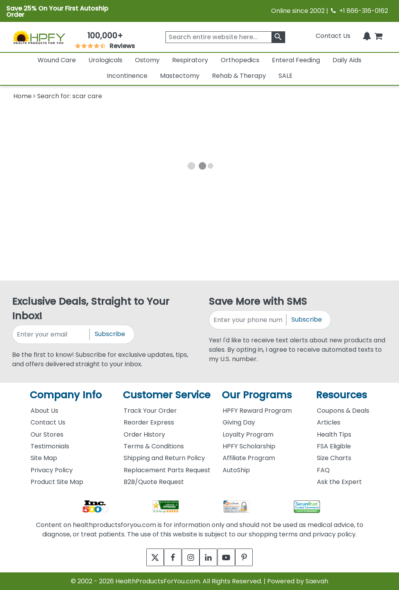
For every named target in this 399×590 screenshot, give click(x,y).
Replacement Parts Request (167, 470)
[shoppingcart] (378, 35)
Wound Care (57, 60)
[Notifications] (367, 35)
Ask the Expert (339, 481)
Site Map (44, 457)
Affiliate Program (249, 457)
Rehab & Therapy (239, 75)
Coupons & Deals (343, 410)
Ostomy (147, 60)
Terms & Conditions (154, 446)
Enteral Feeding (296, 60)
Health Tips (334, 434)
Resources (341, 395)
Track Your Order (150, 410)
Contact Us (333, 35)
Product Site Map (57, 481)
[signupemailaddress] (51, 334)
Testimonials (50, 446)
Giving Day (239, 422)
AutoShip (236, 470)
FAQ (323, 470)
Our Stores (47, 434)
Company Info (66, 395)
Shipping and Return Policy (164, 457)
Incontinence (127, 75)
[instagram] (189, 557)
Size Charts (334, 457)
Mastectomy (180, 75)
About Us (44, 410)
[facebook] (167, 557)
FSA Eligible (334, 446)
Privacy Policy (52, 470)
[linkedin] (210, 557)
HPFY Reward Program (257, 410)
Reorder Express (149, 422)
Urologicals (105, 60)
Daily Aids (346, 60)
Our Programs (257, 395)
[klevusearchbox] (278, 37)
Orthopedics (240, 60)
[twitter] (146, 557)
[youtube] (232, 557)
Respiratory (190, 60)
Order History (144, 434)
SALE (286, 75)
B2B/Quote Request (154, 481)
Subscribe (110, 333)
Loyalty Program (248, 434)
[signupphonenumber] (248, 319)
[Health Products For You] (39, 37)
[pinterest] (253, 557)
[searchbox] (225, 37)
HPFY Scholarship (249, 446)
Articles (328, 422)
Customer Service (166, 395)
